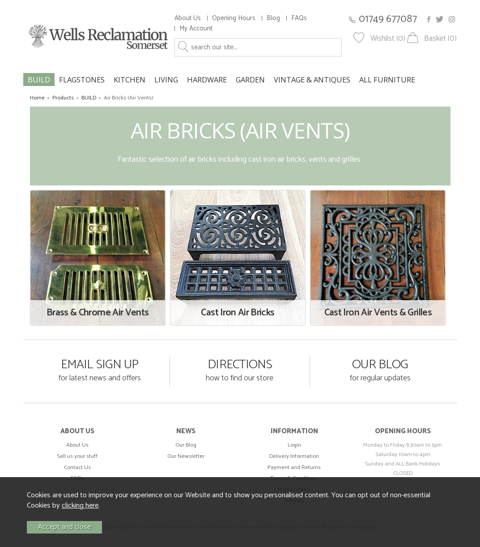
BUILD (39, 79)
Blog (273, 18)
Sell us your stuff (77, 456)
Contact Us (77, 467)
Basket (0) (440, 39)
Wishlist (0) (387, 39)
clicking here (80, 506)
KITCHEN (129, 79)
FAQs (299, 18)
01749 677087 (388, 19)
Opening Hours (233, 18)
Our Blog (185, 445)
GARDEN (250, 79)
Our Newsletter (185, 456)
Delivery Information (294, 456)
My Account (195, 28)
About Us (187, 18)
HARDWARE (207, 79)
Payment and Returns (294, 467)
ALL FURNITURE (387, 79)
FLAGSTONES (82, 79)
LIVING (166, 79)
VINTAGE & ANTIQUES (312, 79)
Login (294, 445)
